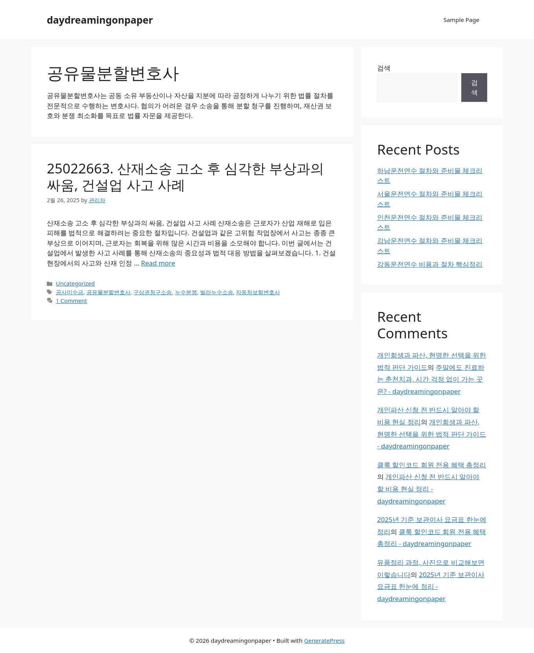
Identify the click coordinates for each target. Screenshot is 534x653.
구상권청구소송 (152, 292)
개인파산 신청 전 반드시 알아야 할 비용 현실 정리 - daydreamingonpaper (428, 488)
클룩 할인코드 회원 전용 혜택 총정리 (431, 464)
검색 (383, 67)
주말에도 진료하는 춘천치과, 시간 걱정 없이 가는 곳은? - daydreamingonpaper (430, 379)
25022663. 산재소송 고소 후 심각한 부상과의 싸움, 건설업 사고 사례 (185, 176)
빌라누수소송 (216, 292)
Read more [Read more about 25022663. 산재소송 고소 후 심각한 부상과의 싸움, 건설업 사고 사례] (158, 262)
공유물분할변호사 (109, 292)
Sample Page (461, 20)
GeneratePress (324, 640)
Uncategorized (75, 283)
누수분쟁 (186, 292)
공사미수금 (69, 292)
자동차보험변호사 (258, 292)
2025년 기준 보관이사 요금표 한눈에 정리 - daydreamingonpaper (430, 586)
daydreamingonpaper (100, 19)
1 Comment (71, 300)
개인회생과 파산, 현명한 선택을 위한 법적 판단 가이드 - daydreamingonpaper (431, 433)
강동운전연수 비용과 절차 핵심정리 (429, 264)
